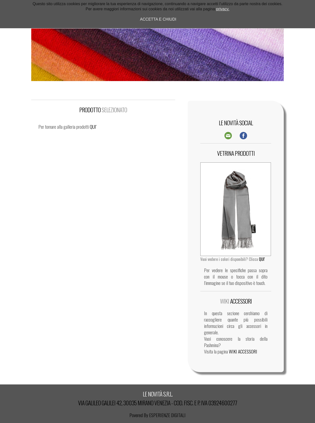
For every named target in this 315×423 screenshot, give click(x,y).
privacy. (222, 9)
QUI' (93, 126)
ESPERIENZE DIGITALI (167, 415)
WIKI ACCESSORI (243, 351)
